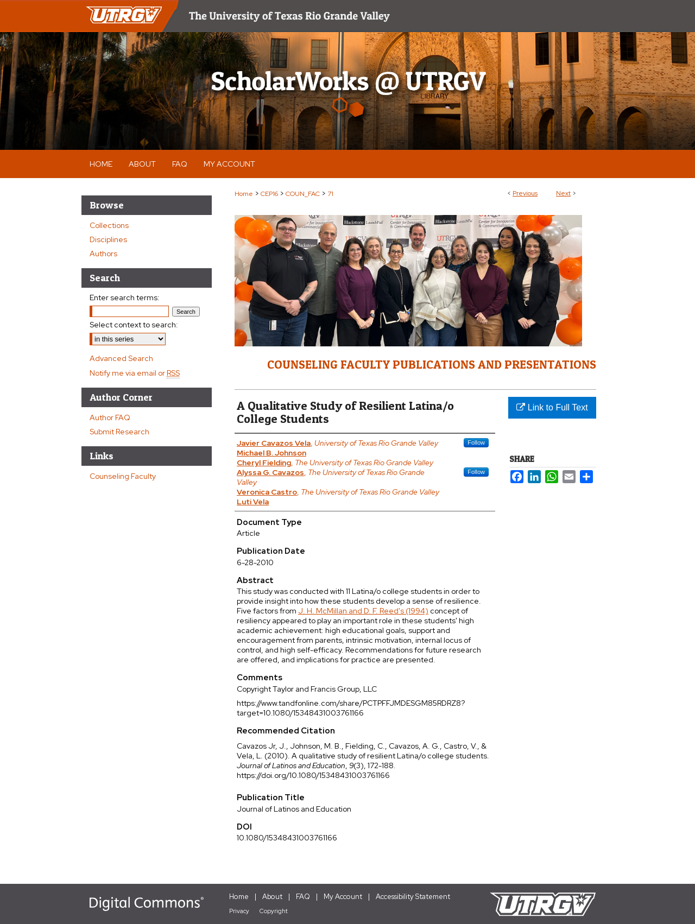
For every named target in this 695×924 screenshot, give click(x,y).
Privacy (239, 911)
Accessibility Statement (413, 896)
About (272, 896)
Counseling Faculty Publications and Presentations (431, 364)
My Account (343, 896)
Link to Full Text (551, 407)
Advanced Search (121, 358)
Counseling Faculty (123, 476)
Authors (103, 253)
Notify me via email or (135, 373)
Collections (109, 225)
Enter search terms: (125, 297)
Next (563, 193)
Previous (525, 193)
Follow (476, 442)
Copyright (274, 911)
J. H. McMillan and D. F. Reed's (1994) (363, 611)
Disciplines (108, 239)
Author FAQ (110, 417)
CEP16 (269, 193)
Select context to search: (134, 325)
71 (330, 193)
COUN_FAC (303, 193)
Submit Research (119, 431)
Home (244, 193)
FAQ (303, 896)
